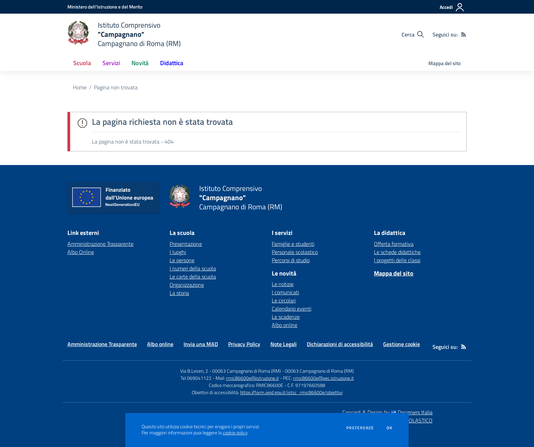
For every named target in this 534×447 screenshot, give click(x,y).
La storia (179, 293)
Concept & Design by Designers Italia (387, 412)
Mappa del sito (444, 63)
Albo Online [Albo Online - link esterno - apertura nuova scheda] (80, 252)
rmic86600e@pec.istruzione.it (323, 378)
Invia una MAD (201, 344)
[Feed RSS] (463, 34)
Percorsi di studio (291, 260)
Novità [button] (139, 63)
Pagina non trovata (116, 87)
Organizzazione (187, 285)
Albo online (284, 325)
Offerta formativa (393, 244)
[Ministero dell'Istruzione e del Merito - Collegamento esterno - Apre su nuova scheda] (104, 6)
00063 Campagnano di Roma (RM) (319, 370)
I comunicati (285, 292)
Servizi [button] (111, 63)
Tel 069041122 (195, 378)
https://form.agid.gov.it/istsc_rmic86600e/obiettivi (291, 392)
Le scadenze (286, 317)
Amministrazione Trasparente (102, 344)
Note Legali (283, 344)
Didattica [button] (171, 63)
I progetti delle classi (397, 260)
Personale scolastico (295, 252)
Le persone (182, 260)
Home (80, 87)
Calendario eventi (291, 308)
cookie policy (235, 432)
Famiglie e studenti (293, 244)
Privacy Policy (244, 344)
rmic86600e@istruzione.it (252, 378)
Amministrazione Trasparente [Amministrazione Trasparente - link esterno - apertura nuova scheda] (100, 244)
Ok (390, 428)
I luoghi (178, 252)
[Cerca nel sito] (412, 34)
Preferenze (360, 428)
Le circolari (284, 300)
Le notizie (283, 284)
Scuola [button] (82, 63)
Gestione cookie (401, 344)
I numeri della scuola (193, 268)
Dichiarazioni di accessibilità (340, 344)
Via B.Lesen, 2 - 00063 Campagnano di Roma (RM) (230, 370)
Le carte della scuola (193, 276)
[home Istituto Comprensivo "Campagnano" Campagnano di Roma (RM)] (124, 34)
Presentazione (186, 244)
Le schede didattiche (397, 252)
